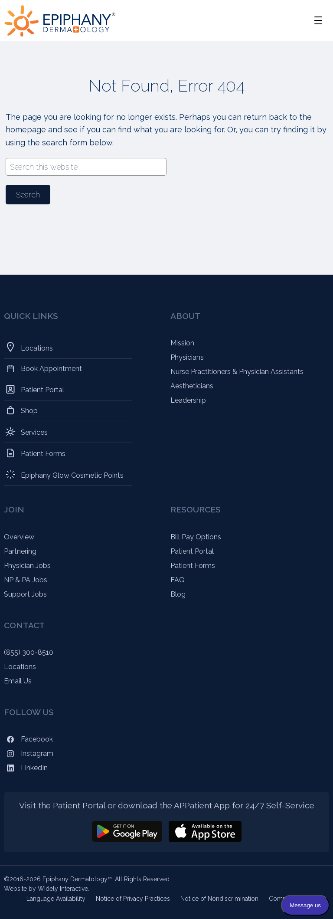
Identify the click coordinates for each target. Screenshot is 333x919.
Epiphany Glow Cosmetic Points (72, 474)
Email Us (18, 681)
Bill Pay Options (195, 537)
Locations (37, 347)
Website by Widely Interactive (46, 888)
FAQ (177, 580)
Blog (178, 594)
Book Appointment (51, 368)
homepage (26, 129)
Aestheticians (191, 386)
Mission (182, 343)
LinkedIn (26, 768)
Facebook (28, 739)
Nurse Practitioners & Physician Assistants (237, 372)
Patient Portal (42, 389)
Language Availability (55, 898)
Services (34, 432)
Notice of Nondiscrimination (219, 898)
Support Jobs (25, 594)
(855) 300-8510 (28, 652)
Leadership (188, 400)
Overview (19, 537)
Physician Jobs (27, 565)
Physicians (187, 357)
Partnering (20, 551)
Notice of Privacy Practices (133, 898)
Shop (29, 410)
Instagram (28, 753)
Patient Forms (43, 453)
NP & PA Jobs (25, 580)
